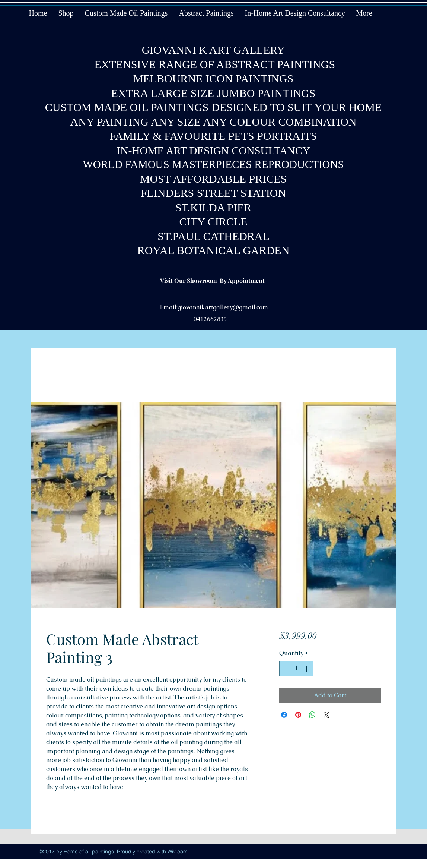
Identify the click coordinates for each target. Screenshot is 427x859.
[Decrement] (285, 668)
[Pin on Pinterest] (298, 714)
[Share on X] (326, 714)
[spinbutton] (296, 668)
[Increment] (307, 668)
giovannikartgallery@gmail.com (223, 307)
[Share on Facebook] (284, 714)
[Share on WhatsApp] (312, 714)
